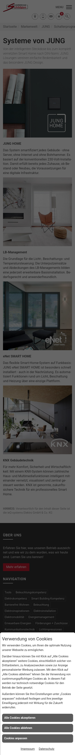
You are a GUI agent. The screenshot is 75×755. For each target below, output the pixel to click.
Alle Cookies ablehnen (18, 727)
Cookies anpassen (15, 738)
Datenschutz (46, 748)
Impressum (28, 748)
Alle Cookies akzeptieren (19, 717)
